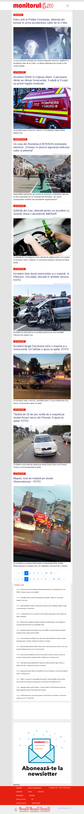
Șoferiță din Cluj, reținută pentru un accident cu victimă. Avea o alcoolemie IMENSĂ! (41, 212)
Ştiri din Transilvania (34, 788)
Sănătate (19, 788)
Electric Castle (21, 803)
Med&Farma (19, 795)
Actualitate (20, 72)
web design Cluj (64, 808)
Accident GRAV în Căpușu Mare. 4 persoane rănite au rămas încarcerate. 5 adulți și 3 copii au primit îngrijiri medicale (40, 80)
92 (46, 573)
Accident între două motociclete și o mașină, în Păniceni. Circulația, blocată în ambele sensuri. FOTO (41, 277)
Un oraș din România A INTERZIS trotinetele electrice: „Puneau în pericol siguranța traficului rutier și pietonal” (41, 147)
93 (51, 573)
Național (18, 15)
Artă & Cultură (20, 799)
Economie (19, 792)
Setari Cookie (36, 803)
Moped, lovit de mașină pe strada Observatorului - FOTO (33, 480)
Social (30, 792)
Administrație (20, 139)
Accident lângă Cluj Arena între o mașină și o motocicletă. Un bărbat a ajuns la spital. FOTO (41, 348)
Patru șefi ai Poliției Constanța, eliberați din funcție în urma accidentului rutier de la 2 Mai (40, 21)
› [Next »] (55, 573)
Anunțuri (41, 792)
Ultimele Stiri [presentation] (19, 585)
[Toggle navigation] (67, 6)
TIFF (32, 799)
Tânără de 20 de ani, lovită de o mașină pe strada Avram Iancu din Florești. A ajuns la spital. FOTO (39, 417)
